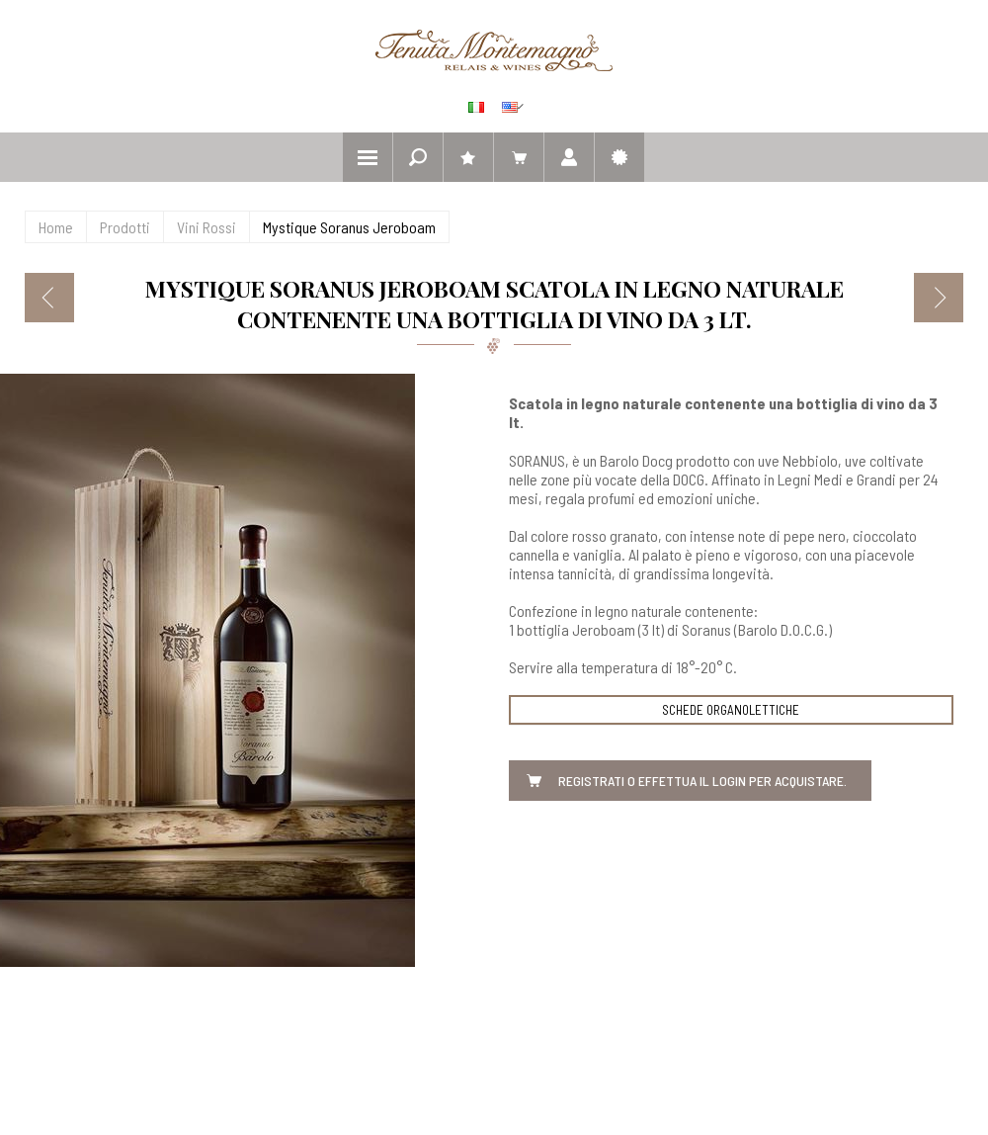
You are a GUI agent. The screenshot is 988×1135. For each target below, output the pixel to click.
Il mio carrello (518, 157)
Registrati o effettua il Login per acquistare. (702, 780)
